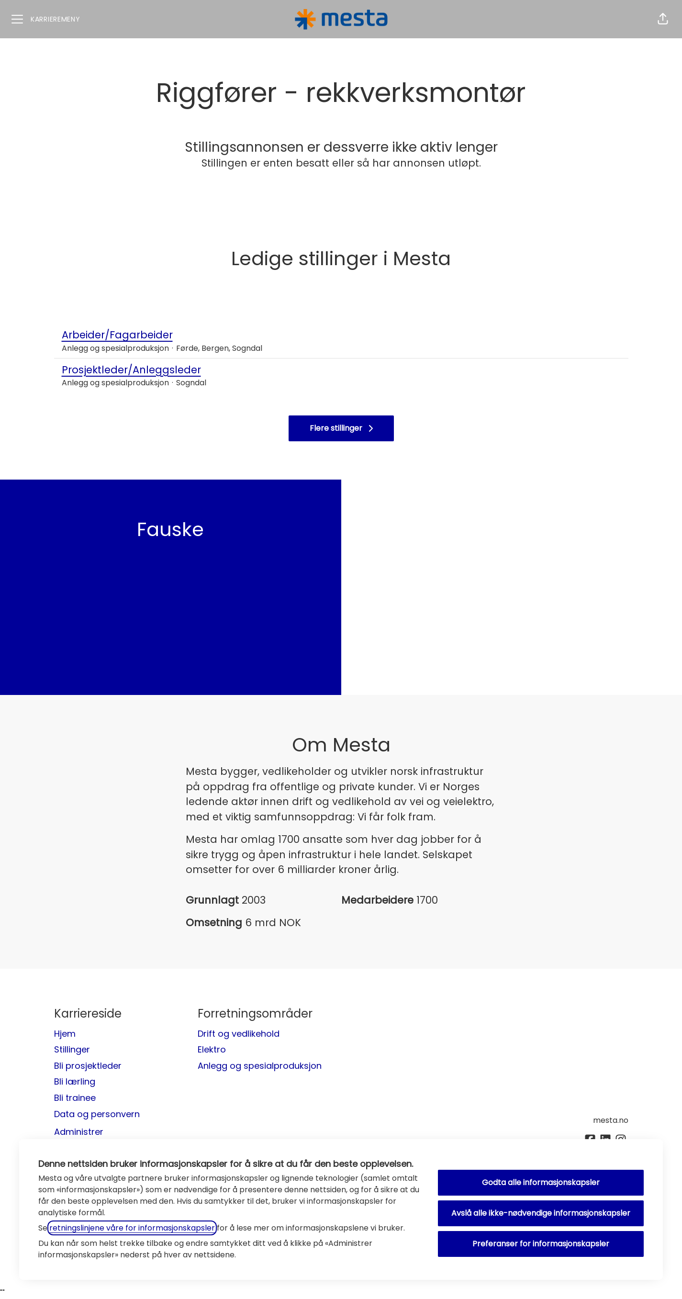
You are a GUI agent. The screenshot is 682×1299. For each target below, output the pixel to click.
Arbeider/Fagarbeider (341, 335)
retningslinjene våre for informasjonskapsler (132, 1227)
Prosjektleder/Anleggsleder (341, 370)
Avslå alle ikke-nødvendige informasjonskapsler (540, 1213)
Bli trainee (75, 1098)
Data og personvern (97, 1114)
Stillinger (72, 1049)
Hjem (65, 1034)
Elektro (212, 1049)
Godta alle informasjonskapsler (541, 1182)
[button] (662, 19)
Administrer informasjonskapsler (98, 1137)
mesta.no (610, 1120)
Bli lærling (74, 1081)
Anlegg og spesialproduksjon (260, 1066)
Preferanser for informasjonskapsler (540, 1243)
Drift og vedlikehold (239, 1034)
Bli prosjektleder (88, 1066)
